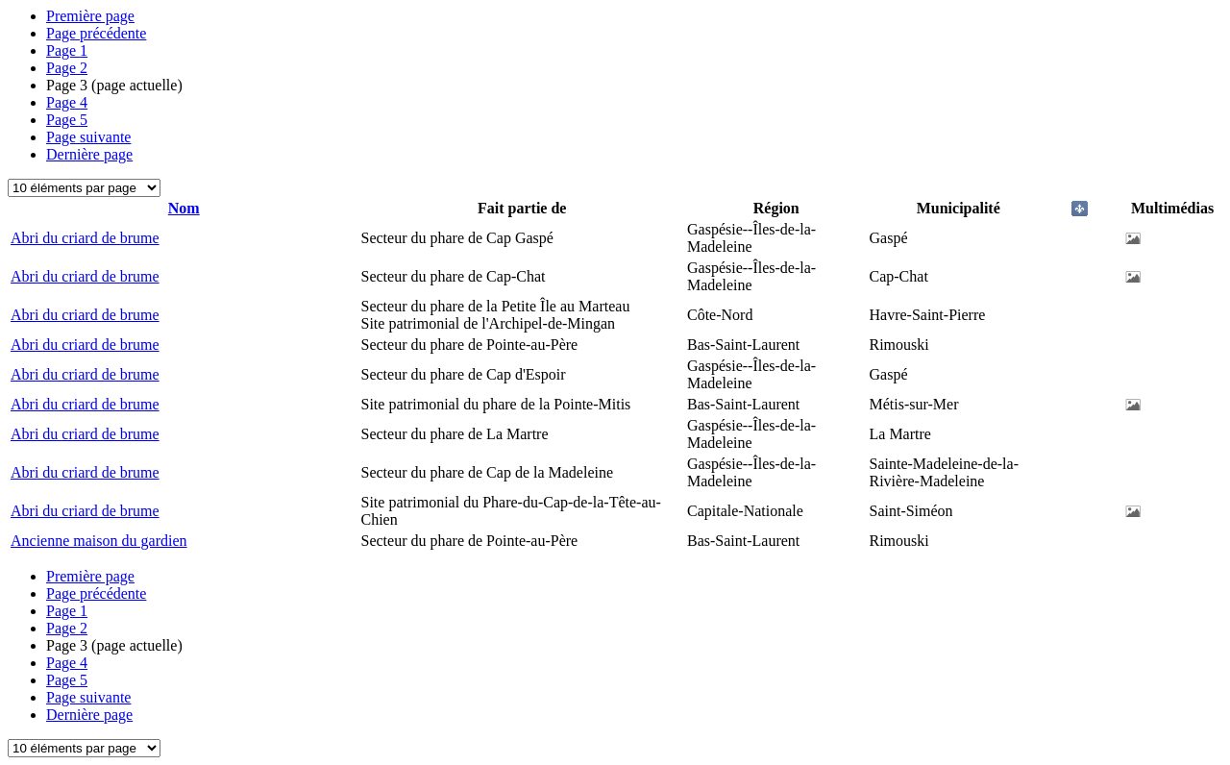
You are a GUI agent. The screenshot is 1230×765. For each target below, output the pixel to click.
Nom (184, 208)
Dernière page (89, 154)
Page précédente (96, 33)
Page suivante (88, 137)
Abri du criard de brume (85, 238)
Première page (90, 16)
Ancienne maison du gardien (99, 540)
